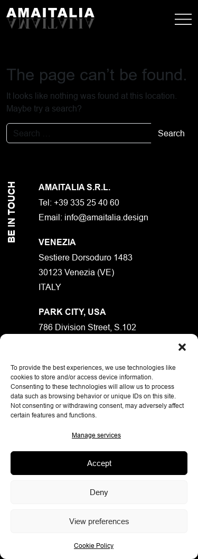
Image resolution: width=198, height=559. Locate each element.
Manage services (96, 435)
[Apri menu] (183, 18)
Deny (99, 492)
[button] (182, 347)
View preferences (99, 521)
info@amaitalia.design (106, 217)
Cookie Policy (94, 545)
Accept (99, 463)
